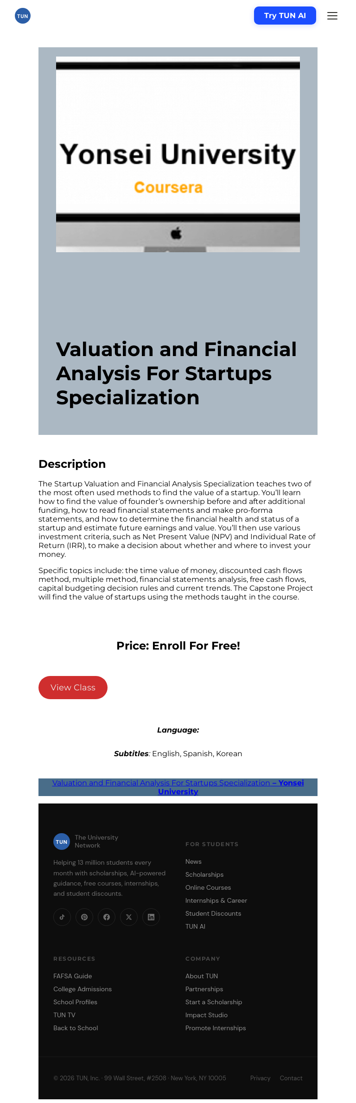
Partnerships (204, 989)
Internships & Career (216, 900)
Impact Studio (206, 1015)
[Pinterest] (84, 917)
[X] (129, 917)
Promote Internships (215, 1028)
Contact (291, 1078)
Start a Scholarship (213, 1002)
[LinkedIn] (151, 917)
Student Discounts (213, 913)
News (193, 861)
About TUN (201, 976)
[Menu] (332, 16)
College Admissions (82, 989)
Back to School (75, 1028)
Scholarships (204, 874)
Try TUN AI (285, 15)
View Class (73, 687)
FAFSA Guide (72, 976)
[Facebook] (106, 917)
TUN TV (64, 1015)
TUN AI (195, 926)
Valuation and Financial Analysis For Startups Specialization (178, 787)
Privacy (260, 1078)
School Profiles (75, 1002)
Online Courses (208, 887)
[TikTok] (62, 917)
